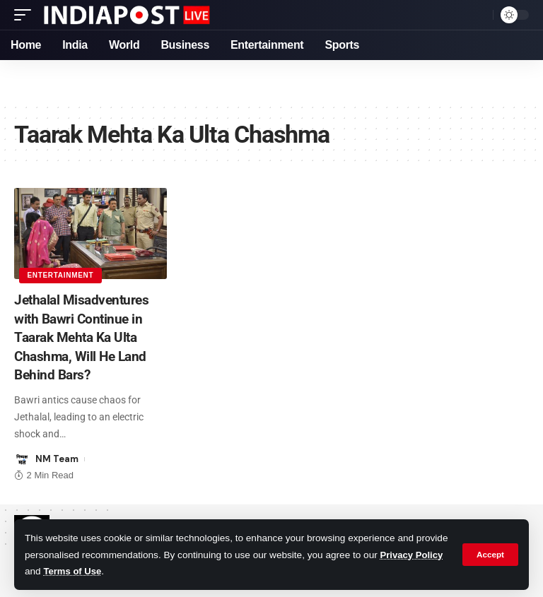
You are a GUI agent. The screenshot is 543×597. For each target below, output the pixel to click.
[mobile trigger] (26, 15)
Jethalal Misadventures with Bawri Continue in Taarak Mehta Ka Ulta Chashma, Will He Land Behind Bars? (84, 336)
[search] (478, 15)
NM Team (56, 457)
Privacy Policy (57, 571)
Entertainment (61, 274)
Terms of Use (141, 571)
